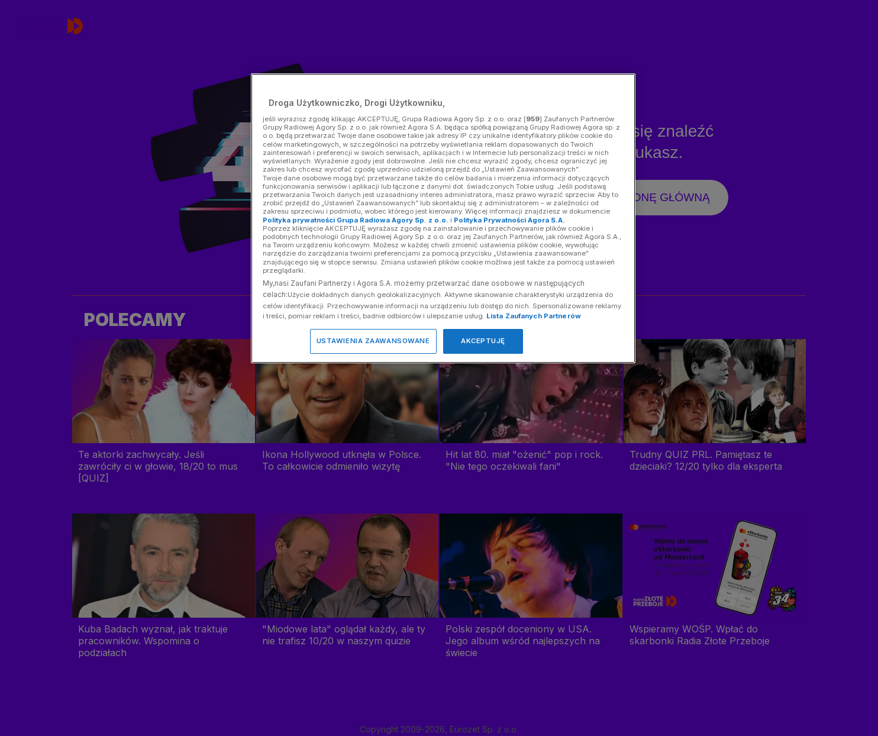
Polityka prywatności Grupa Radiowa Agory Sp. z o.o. (355, 220)
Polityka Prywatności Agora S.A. (509, 220)
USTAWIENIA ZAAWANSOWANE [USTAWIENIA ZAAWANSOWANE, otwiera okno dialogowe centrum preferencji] (373, 341)
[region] (443, 218)
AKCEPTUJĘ (483, 341)
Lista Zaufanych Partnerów (533, 316)
